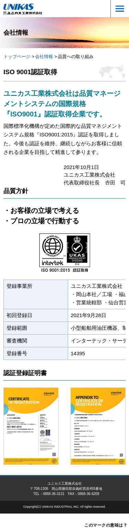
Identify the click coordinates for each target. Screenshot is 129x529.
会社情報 (44, 56)
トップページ (16, 56)
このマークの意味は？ (105, 525)
